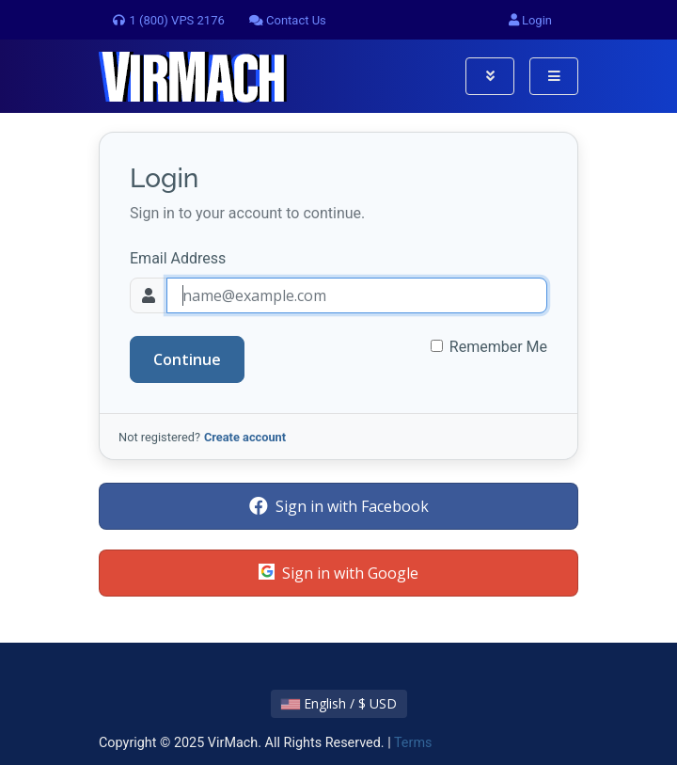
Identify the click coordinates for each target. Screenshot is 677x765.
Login (530, 20)
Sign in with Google (338, 573)
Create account (245, 437)
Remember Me (498, 347)
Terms (413, 743)
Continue (187, 359)
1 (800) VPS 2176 (168, 20)
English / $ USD (339, 703)
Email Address (178, 258)
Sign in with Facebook (339, 506)
